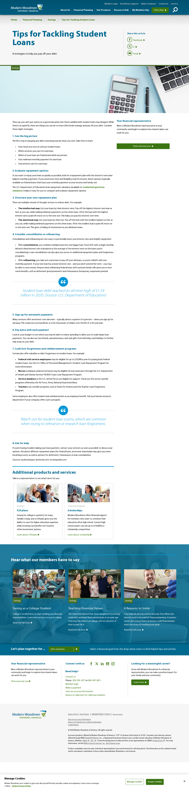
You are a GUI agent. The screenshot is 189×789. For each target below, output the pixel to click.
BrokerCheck (158, 741)
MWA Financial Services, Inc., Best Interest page (102, 743)
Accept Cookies (155, 782)
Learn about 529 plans (28, 535)
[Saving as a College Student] (39, 610)
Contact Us (163, 4)
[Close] (184, 781)
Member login (71, 684)
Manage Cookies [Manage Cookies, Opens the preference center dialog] (134, 782)
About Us (65, 10)
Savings (52, 20)
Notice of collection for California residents (85, 695)
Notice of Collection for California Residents (84, 722)
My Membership (140, 10)
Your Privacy (84, 714)
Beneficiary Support (129, 4)
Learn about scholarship (80, 535)
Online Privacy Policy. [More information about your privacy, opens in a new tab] (21, 786)
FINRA (84, 741)
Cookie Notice (73, 725)
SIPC (92, 741)
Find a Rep (160, 10)
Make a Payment (148, 4)
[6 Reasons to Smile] (150, 614)
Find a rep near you (143, 146)
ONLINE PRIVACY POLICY (101, 714)
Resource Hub (121, 10)
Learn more (140, 682)
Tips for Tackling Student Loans (78, 20)
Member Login (111, 4)
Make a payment (73, 688)
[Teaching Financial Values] (94, 614)
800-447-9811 (94, 680)
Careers (174, 4)
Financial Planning (83, 10)
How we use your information (79, 691)
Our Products (103, 10)
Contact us (70, 677)
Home (14, 20)
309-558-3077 (78, 680)
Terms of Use (73, 714)
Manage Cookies (118, 714)
